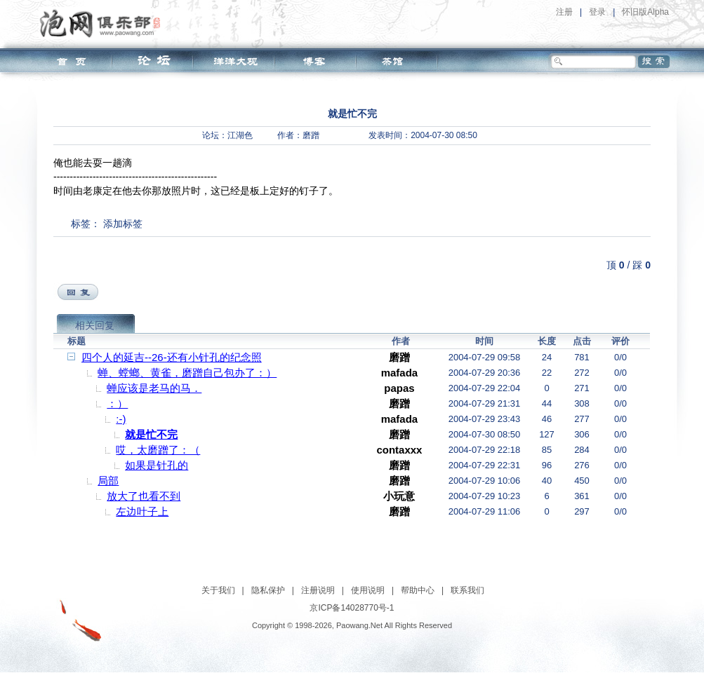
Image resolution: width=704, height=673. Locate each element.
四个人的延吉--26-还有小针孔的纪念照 (171, 357)
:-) (121, 419)
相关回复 (94, 325)
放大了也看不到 (143, 496)
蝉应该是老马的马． (154, 388)
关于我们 (218, 590)
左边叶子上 (142, 511)
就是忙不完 (151, 434)
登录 (597, 12)
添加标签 (122, 223)
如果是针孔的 (156, 465)
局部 (108, 481)
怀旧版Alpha (645, 12)
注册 (564, 12)
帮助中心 (417, 590)
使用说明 (368, 590)
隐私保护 (268, 590)
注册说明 (318, 590)
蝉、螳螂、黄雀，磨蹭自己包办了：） (187, 373)
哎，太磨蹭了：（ (158, 450)
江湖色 (240, 135)
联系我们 (467, 590)
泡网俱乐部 (103, 23)
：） (117, 403)
